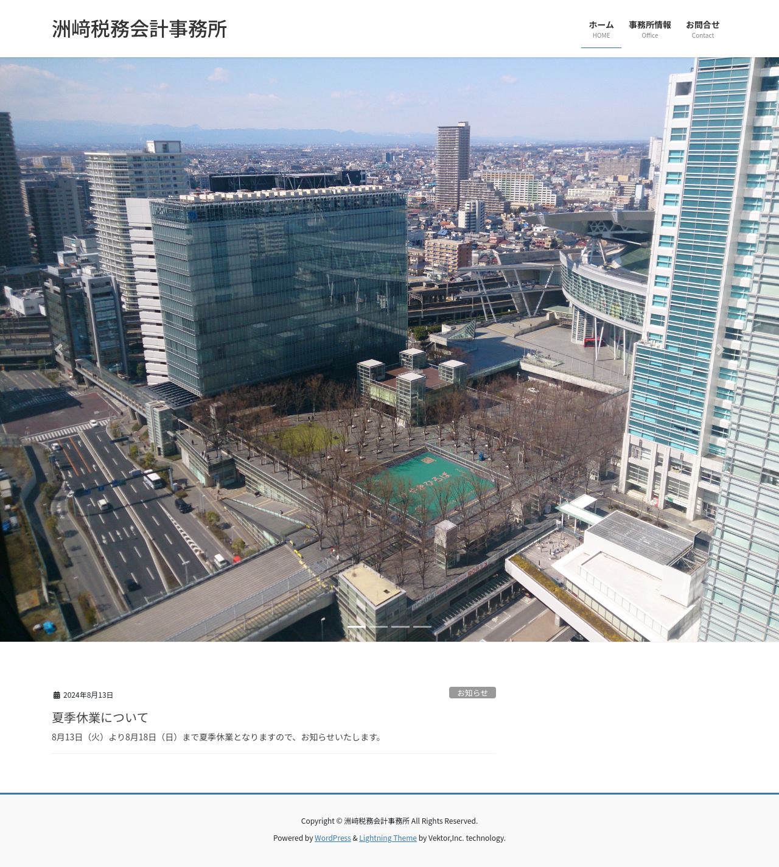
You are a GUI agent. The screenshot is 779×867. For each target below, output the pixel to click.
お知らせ (472, 692)
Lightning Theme (388, 837)
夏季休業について (100, 717)
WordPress (333, 837)
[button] (58, 349)
